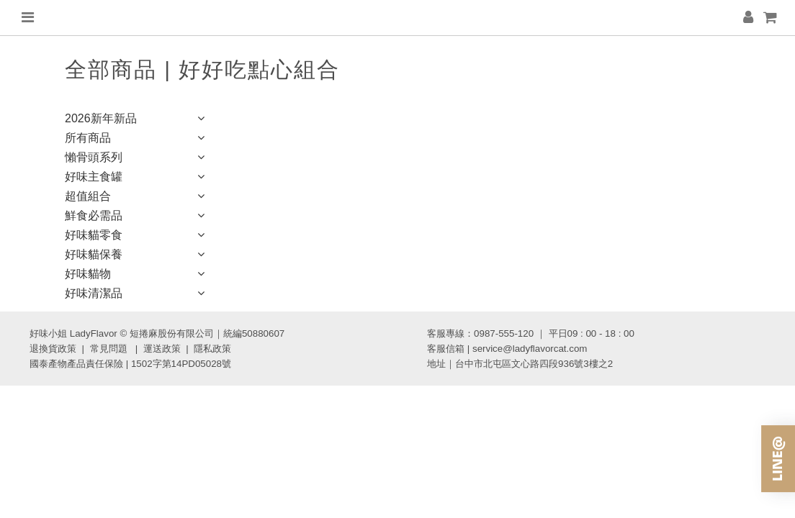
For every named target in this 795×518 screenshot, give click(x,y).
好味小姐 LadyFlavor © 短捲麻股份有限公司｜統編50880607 (157, 333)
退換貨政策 (53, 348)
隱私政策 (212, 348)
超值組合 (137, 197)
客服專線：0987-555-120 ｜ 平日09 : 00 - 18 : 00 (530, 333)
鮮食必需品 (137, 217)
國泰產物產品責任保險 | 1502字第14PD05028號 (130, 363)
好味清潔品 (137, 294)
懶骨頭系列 (137, 158)
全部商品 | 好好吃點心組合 (202, 69)
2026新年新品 (137, 120)
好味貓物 (137, 275)
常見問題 (108, 348)
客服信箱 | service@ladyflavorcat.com (507, 348)
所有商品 (137, 139)
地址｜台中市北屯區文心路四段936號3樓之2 (520, 363)
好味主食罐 (137, 178)
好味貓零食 (137, 236)
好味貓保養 (137, 255)
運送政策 (162, 348)
